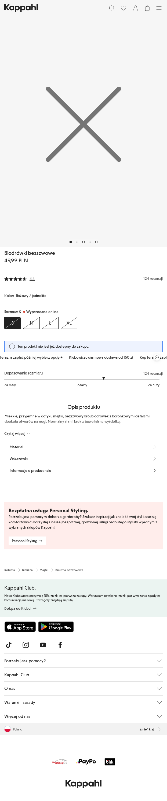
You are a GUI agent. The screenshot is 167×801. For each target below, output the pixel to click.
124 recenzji (153, 373)
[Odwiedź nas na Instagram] (25, 645)
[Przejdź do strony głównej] (21, 8)
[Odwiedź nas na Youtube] (43, 645)
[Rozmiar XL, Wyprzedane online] (69, 323)
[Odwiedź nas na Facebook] (60, 645)
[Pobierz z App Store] (20, 626)
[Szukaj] (112, 8)
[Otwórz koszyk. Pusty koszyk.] (147, 8)
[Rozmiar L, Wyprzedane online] (50, 323)
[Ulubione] (123, 8)
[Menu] (159, 8)
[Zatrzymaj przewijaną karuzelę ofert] (157, 357)
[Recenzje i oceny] (83, 278)
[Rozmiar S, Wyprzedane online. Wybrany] (12, 323)
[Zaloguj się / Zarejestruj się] (135, 8)
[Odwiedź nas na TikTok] (8, 645)
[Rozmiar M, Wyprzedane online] (31, 323)
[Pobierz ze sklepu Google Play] (56, 626)
